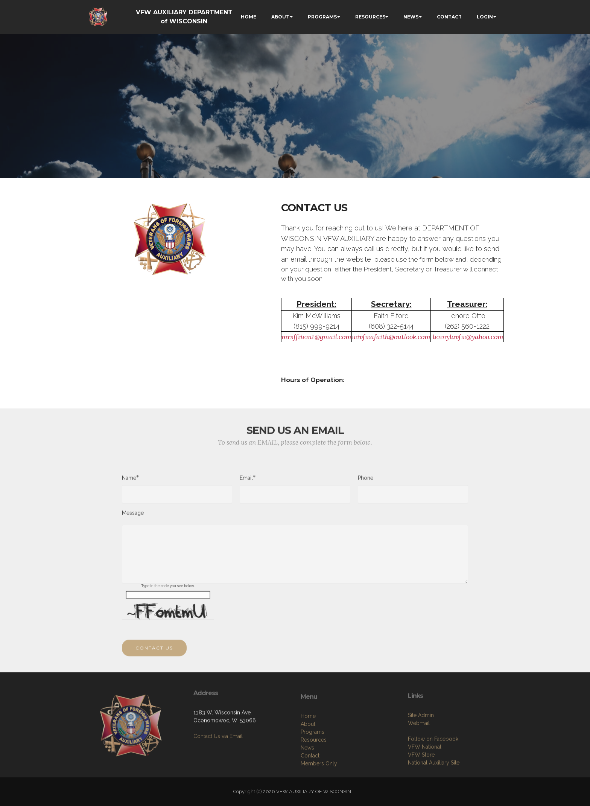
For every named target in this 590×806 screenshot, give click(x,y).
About (308, 760)
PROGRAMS (322, 17)
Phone (365, 481)
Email (246, 481)
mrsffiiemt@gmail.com (316, 336)
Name (129, 481)
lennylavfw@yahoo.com (468, 336)
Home (308, 753)
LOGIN (485, 17)
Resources (314, 776)
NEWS (410, 17)
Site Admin (421, 748)
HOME (248, 17)
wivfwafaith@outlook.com (391, 336)
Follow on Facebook (433, 772)
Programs (312, 768)
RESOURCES (370, 17)
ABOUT (280, 17)
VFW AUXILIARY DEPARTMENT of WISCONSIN (184, 17)
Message (133, 516)
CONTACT (449, 17)
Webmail (419, 756)
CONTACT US (154, 655)
